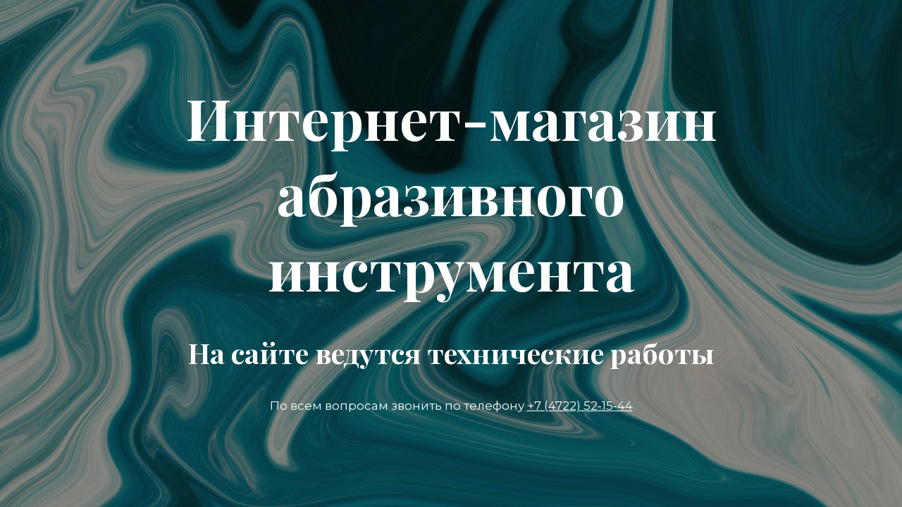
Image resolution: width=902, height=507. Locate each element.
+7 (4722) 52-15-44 (580, 406)
